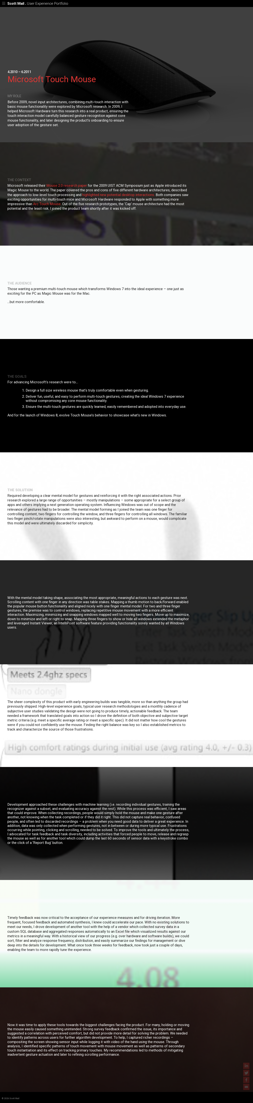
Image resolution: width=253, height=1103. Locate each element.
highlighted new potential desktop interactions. (118, 195)
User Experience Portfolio (47, 4)
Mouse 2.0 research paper (66, 185)
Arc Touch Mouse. (47, 204)
